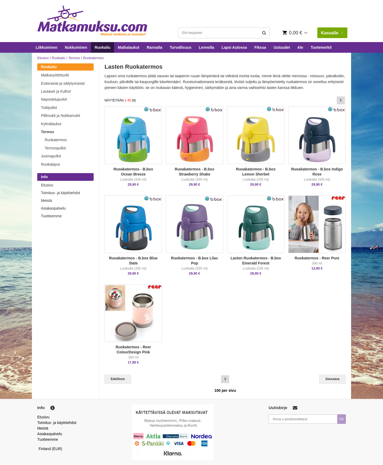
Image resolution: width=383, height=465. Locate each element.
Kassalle (332, 33)
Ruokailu (102, 47)
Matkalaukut (128, 47)
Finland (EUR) (50, 449)
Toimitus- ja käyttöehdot (60, 193)
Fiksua (260, 47)
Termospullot (55, 148)
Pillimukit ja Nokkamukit (60, 115)
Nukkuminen (76, 47)
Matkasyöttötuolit (55, 75)
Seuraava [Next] (333, 379)
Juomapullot (51, 156)
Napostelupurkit (54, 99)
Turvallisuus (180, 47)
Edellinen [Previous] (118, 379)
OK (341, 419)
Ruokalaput (50, 164)
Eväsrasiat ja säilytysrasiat (63, 83)
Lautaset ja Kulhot (56, 91)
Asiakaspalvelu (53, 208)
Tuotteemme (51, 216)
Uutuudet (282, 47)
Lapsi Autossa (234, 47)
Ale (300, 47)
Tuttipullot (49, 107)
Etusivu (43, 58)
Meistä (46, 200)
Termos (74, 58)
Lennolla (206, 47)
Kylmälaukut (51, 124)
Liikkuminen (46, 47)
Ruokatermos (56, 140)
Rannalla (154, 47)
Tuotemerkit (321, 47)
